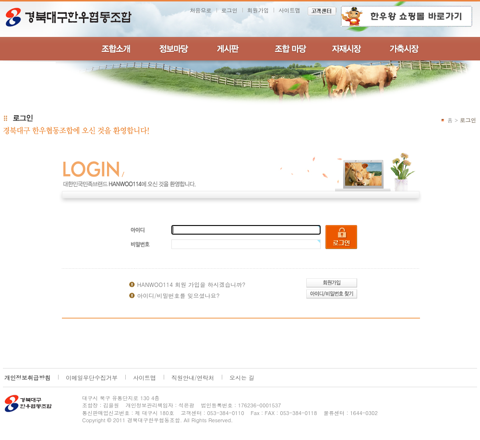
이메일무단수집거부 (92, 377)
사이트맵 (289, 10)
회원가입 (258, 10)
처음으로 (201, 10)
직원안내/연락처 (192, 377)
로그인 (229, 10)
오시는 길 (241, 377)
